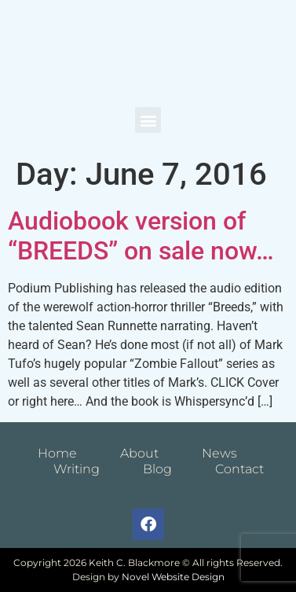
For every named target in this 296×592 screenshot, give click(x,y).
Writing (76, 468)
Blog (157, 468)
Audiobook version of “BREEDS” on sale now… (141, 236)
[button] (148, 120)
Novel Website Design (173, 577)
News (219, 453)
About (139, 453)
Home (57, 453)
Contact (239, 468)
